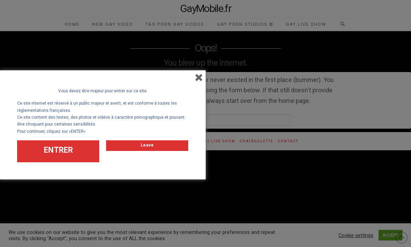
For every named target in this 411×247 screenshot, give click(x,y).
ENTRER (58, 148)
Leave (147, 143)
